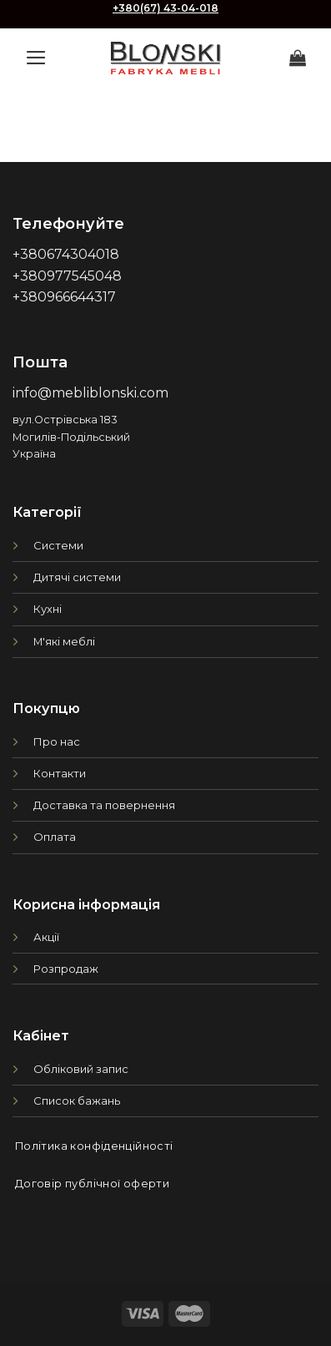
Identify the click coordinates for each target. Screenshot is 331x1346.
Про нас (56, 741)
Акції (46, 937)
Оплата (54, 836)
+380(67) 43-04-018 (165, 8)
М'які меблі (64, 641)
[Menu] (36, 57)
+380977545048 (67, 276)
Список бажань (76, 1100)
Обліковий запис (80, 1068)
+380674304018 (66, 254)
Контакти (59, 773)
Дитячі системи (77, 577)
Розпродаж (65, 968)
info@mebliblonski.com (90, 393)
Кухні (47, 608)
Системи (58, 545)
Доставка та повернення (104, 805)
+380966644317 (64, 297)
